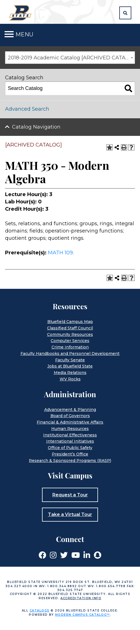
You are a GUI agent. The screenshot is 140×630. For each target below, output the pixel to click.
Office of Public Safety (70, 447)
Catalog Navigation (36, 127)
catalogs (40, 610)
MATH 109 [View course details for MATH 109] (60, 253)
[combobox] (70, 57)
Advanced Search (27, 109)
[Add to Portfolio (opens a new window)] (109, 147)
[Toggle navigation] (9, 34)
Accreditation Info (80, 598)
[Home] (21, 13)
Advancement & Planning (70, 409)
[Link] (42, 555)
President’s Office (70, 454)
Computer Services (70, 340)
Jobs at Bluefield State (70, 366)
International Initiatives (70, 441)
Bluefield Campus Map (70, 321)
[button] (125, 12)
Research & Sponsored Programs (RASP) (70, 460)
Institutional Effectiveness (70, 435)
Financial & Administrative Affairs (70, 422)
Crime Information (70, 347)
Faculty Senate (70, 359)
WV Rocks (70, 379)
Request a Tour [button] (70, 495)
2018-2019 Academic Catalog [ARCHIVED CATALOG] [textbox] (71, 58)
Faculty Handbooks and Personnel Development (70, 353)
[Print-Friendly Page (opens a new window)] (124, 147)
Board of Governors (70, 415)
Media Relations (70, 372)
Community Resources (70, 334)
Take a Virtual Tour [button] (70, 514)
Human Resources (70, 428)
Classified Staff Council (70, 328)
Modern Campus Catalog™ (82, 615)
